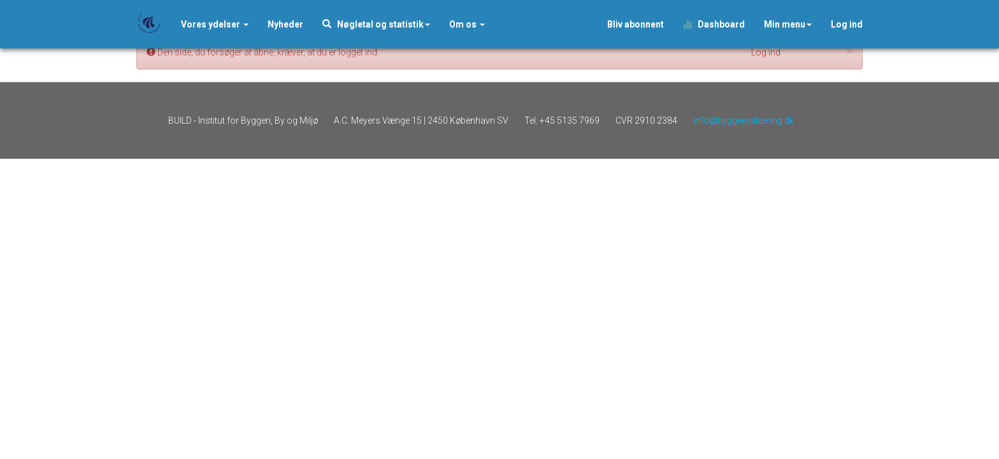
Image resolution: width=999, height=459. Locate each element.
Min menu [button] (788, 24)
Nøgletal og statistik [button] (376, 24)
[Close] (849, 51)
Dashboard (714, 24)
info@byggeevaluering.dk (743, 120)
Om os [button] (467, 24)
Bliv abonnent (635, 24)
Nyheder (285, 24)
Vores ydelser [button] (214, 24)
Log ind (847, 24)
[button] (285, 24)
